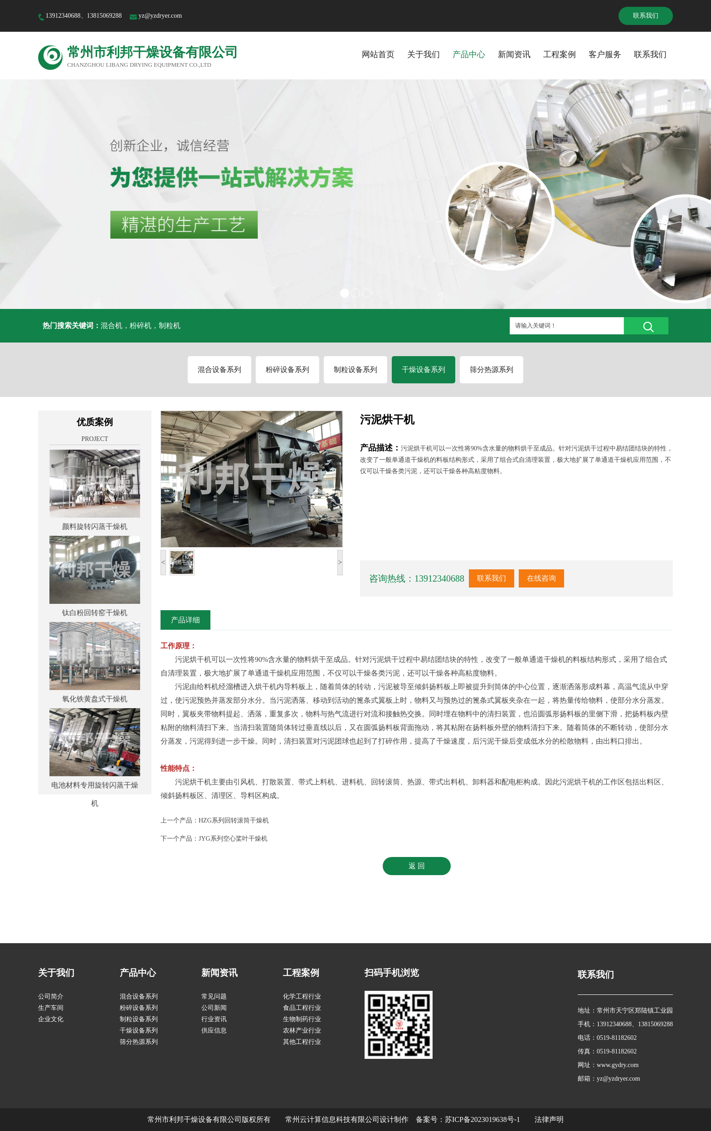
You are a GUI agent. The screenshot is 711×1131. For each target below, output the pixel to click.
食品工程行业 (302, 1007)
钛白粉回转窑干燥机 (94, 613)
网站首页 (378, 54)
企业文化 (50, 1019)
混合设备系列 (219, 369)
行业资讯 (214, 1019)
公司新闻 (214, 1007)
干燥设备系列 (423, 369)
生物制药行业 (302, 1019)
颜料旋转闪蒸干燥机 (94, 526)
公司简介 (50, 996)
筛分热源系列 (491, 369)
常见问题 (214, 996)
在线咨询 (541, 578)
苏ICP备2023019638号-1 (482, 1119)
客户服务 (605, 54)
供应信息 (214, 1030)
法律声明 (549, 1119)
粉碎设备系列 (287, 369)
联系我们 (645, 15)
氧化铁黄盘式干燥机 (94, 699)
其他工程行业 (302, 1041)
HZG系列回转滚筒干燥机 (234, 820)
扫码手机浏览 (392, 973)
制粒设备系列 (355, 369)
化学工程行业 (302, 996)
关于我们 (423, 54)
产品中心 (469, 54)
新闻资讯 (514, 54)
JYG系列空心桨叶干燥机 (233, 838)
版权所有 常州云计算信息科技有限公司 (311, 1119)
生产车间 (50, 1007)
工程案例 (559, 54)
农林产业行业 (302, 1030)
